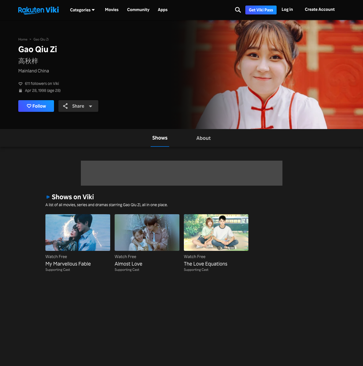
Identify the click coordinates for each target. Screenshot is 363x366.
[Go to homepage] (38, 10)
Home (22, 39)
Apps (163, 9)
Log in (287, 9)
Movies (112, 9)
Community (138, 9)
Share (77, 106)
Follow (36, 106)
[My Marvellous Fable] (77, 240)
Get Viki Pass (261, 9)
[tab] (160, 138)
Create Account (320, 9)
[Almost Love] (147, 240)
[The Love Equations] (216, 240)
